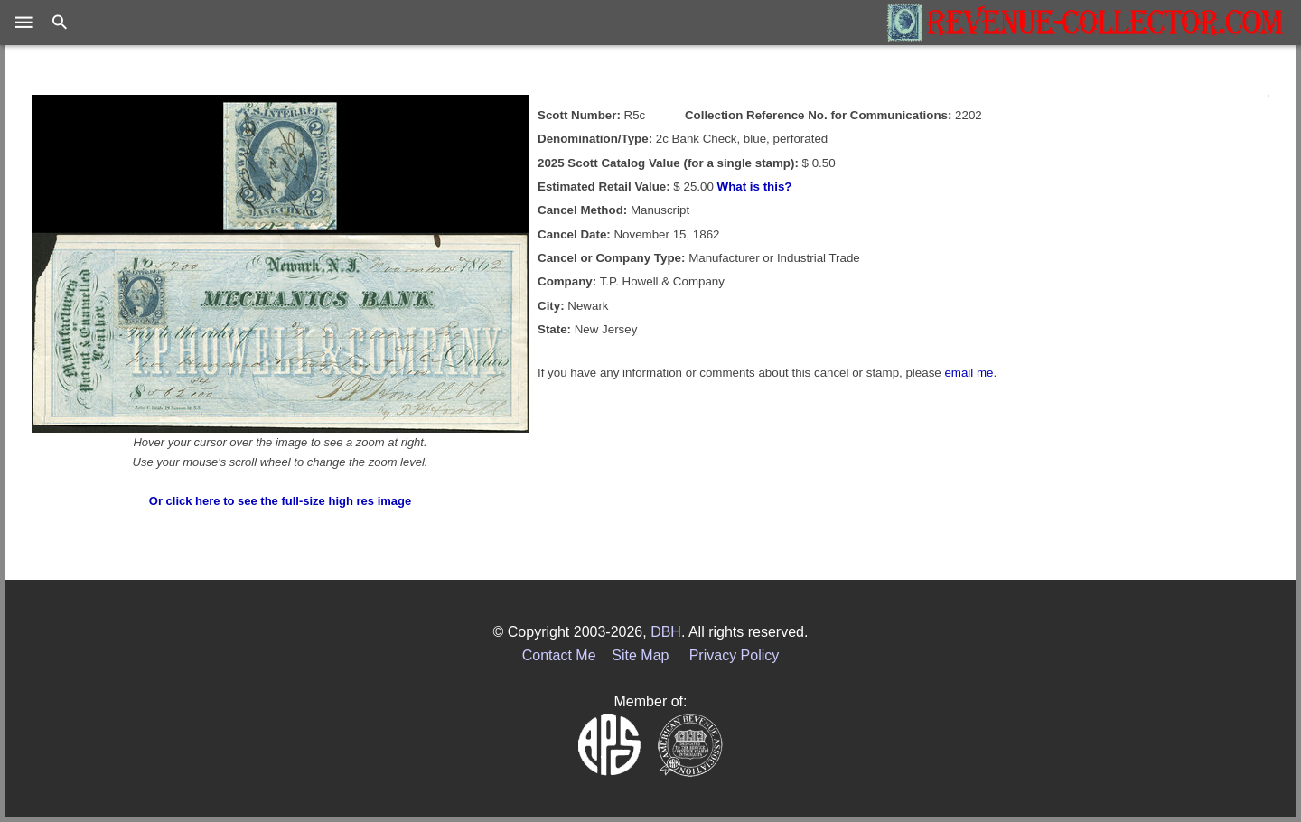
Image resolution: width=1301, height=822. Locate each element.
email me (968, 372)
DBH (665, 632)
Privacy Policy (734, 655)
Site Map (640, 655)
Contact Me (559, 655)
